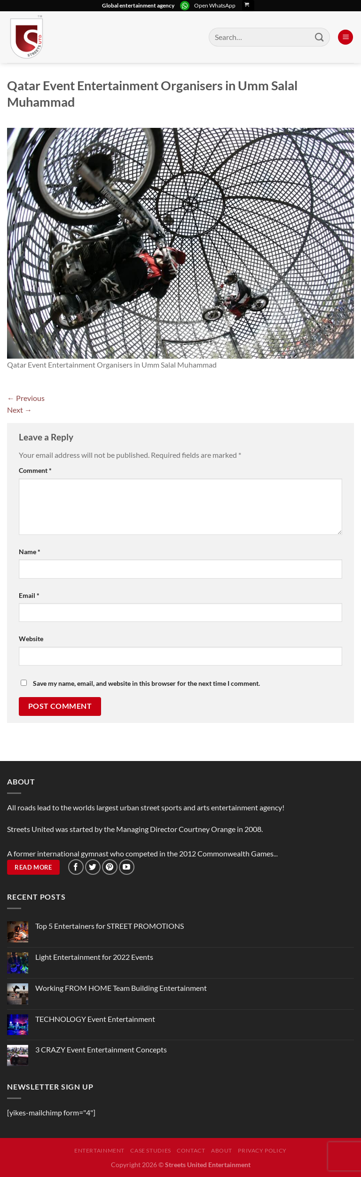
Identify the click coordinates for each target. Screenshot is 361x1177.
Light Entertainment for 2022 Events (94, 956)
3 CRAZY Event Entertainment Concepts (101, 1049)
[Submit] (319, 37)
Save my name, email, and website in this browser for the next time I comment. (146, 683)
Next (19, 409)
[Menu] (345, 37)
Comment (35, 470)
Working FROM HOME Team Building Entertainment (121, 987)
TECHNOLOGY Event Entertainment (96, 1018)
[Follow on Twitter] (93, 867)
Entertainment (99, 1150)
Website (31, 639)
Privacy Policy (262, 1150)
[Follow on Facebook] (76, 867)
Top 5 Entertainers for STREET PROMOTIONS (109, 925)
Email (29, 595)
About (221, 1150)
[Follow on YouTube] (126, 867)
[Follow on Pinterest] (110, 867)
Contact (191, 1150)
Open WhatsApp (214, 5)
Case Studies (150, 1150)
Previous (26, 397)
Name (29, 552)
